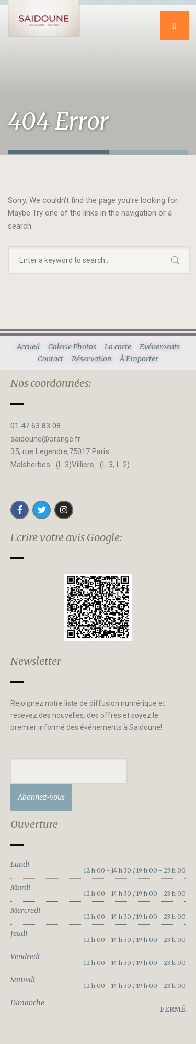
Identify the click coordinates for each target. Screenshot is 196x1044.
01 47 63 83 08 (35, 425)
